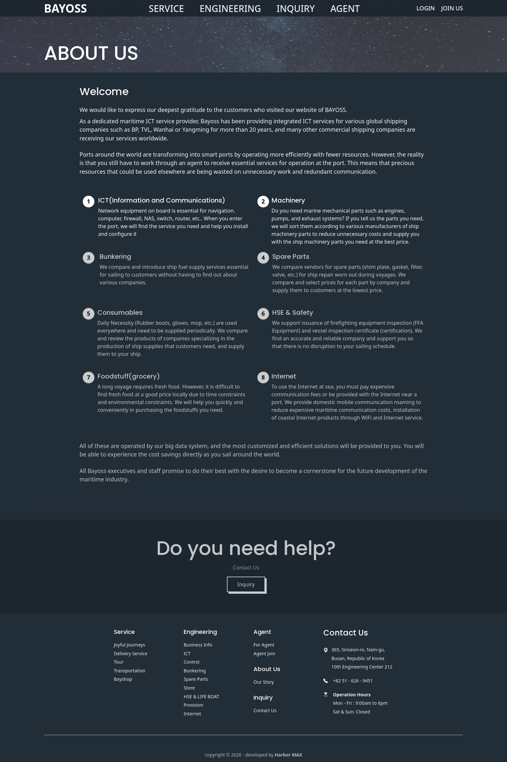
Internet (192, 714)
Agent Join (264, 653)
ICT (187, 653)
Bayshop (123, 679)
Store (189, 688)
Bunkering (195, 671)
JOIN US (452, 14)
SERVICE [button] (166, 14)
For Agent (263, 645)
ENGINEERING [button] (230, 14)
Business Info (198, 645)
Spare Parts (196, 679)
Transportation (129, 671)
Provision (193, 705)
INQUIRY (295, 14)
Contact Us (264, 710)
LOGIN (425, 14)
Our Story (263, 682)
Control (192, 662)
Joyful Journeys (129, 645)
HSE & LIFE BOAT (201, 696)
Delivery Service (130, 653)
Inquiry (233, 584)
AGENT (345, 14)
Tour (119, 662)
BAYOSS (65, 14)
